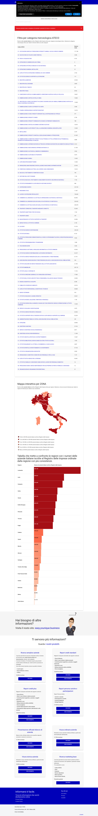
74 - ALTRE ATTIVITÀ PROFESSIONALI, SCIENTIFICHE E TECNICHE (33, 289)
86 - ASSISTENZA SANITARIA (24, 326)
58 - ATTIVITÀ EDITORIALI (23, 233)
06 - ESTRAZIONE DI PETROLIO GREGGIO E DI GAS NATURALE (32, 65)
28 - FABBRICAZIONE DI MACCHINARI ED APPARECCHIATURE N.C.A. (33, 147)
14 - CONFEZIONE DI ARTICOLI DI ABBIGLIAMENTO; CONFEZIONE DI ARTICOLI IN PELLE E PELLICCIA (41, 94)
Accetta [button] (76, 14)
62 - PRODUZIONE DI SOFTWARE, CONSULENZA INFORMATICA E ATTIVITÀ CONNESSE (37, 249)
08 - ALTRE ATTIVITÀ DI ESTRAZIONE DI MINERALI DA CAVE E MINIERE (34, 73)
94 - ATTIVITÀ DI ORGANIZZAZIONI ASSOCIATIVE (29, 351)
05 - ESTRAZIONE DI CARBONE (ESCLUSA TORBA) (29, 62)
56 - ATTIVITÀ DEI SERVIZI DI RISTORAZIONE (28, 230)
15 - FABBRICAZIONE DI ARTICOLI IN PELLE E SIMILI (29, 98)
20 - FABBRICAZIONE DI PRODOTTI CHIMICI (28, 117)
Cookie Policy (18, 801)
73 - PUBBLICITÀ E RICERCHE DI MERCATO (27, 285)
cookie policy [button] (60, 6)
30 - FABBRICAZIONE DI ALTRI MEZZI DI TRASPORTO (30, 154)
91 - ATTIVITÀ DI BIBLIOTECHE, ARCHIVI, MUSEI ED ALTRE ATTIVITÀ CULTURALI (36, 340)
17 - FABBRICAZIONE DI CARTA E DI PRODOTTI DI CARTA (31, 106)
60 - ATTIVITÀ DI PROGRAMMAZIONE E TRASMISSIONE (30, 242)
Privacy (63, 795)
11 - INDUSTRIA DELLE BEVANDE (25, 83)
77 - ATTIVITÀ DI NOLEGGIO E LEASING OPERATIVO (29, 296)
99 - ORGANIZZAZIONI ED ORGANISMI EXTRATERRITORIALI (31, 369)
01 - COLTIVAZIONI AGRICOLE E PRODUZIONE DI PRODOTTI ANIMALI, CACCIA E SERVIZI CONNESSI (40, 51)
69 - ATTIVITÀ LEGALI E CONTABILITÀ (26, 271)
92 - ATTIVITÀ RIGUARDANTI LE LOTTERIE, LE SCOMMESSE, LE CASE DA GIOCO (36, 344)
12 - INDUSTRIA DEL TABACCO (25, 87)
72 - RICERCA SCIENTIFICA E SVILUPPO (27, 281)
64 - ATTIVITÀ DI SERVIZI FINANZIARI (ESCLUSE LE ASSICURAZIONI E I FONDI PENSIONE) (38, 256)
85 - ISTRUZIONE (21, 322)
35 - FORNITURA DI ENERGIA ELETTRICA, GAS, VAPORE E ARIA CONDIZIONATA (36, 169)
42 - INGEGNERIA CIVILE (23, 190)
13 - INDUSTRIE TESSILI (23, 90)
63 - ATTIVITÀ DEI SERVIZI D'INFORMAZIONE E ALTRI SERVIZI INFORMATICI (35, 253)
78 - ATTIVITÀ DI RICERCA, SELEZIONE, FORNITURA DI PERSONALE (33, 299)
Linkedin (81, 814)
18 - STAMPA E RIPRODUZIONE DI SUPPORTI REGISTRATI (31, 110)
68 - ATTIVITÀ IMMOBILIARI (24, 267)
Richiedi (30, 678)
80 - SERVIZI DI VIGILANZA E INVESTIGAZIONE (28, 308)
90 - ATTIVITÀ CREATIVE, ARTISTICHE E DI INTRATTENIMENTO (32, 337)
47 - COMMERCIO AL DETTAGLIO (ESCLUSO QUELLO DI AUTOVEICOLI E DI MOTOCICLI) (37, 205)
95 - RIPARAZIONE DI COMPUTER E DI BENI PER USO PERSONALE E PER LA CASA (36, 355)
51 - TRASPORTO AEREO (23, 215)
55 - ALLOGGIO (21, 226)
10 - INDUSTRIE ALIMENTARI (24, 80)
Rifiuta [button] (68, 14)
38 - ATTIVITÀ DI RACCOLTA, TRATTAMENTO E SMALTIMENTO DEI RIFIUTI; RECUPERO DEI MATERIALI (41, 180)
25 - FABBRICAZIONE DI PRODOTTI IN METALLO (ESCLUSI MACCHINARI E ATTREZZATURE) (38, 135)
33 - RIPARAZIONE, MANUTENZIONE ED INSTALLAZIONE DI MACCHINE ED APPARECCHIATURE (39, 165)
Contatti (63, 797)
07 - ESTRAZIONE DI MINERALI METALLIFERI (28, 69)
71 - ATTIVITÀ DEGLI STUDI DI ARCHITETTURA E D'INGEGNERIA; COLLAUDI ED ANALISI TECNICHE (40, 278)
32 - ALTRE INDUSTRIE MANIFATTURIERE (27, 162)
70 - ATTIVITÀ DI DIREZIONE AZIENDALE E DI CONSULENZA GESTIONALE (34, 274)
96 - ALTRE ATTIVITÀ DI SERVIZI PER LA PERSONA (29, 358)
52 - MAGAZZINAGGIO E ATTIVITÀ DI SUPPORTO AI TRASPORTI (32, 219)
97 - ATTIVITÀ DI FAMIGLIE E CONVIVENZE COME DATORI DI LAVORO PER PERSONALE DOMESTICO (40, 362)
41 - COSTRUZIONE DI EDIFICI (24, 187)
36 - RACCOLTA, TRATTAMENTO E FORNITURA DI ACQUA (31, 172)
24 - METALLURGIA (22, 131)
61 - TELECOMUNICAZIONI (24, 246)
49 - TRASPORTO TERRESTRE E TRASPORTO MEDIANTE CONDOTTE (33, 208)
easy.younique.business (47, 628)
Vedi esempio (68, 678)
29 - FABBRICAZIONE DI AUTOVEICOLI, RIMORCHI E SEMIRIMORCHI (33, 151)
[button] (80, 3)
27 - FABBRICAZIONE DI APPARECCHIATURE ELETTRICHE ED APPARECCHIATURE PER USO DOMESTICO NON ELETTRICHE (46, 144)
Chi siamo (63, 793)
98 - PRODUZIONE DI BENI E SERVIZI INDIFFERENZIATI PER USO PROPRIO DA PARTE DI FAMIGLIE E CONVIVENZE (43, 365)
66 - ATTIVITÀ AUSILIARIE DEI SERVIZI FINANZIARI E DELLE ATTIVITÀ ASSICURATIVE (37, 263)
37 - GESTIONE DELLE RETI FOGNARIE (26, 176)
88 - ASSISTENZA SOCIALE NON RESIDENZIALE (28, 333)
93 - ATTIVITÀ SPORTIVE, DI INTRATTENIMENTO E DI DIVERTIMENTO (33, 347)
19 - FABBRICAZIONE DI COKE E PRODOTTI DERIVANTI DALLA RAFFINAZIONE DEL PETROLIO (39, 113)
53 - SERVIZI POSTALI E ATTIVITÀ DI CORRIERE (28, 223)
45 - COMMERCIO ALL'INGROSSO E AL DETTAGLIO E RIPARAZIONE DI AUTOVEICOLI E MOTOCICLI (40, 197)
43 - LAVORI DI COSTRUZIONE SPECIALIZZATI (28, 194)
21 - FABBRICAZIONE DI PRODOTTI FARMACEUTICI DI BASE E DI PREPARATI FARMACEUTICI (39, 121)
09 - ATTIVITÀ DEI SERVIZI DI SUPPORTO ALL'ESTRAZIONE (31, 76)
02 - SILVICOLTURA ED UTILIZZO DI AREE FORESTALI (30, 55)
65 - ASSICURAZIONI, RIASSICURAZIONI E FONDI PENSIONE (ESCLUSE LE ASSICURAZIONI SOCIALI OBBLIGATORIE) (44, 260)
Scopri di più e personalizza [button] (26, 14)
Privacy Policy (19, 799)
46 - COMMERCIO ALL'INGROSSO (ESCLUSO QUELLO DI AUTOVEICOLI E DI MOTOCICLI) (38, 201)
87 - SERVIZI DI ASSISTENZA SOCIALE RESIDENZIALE (30, 329)
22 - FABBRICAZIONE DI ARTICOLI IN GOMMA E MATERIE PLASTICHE (33, 124)
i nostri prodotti (52, 644)
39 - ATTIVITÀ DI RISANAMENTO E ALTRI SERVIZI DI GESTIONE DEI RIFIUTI (35, 183)
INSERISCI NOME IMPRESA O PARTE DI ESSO (49, 18)
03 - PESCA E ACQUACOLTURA (25, 58)
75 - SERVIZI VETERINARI (23, 292)
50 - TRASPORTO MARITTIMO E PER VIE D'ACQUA (29, 212)
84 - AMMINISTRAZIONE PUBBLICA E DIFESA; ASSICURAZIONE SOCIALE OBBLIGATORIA (38, 319)
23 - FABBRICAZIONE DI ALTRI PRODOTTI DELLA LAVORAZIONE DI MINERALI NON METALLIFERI (40, 128)
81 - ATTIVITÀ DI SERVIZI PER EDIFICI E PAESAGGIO (29, 312)
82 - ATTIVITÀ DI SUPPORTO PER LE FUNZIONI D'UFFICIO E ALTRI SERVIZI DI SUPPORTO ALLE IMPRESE (41, 315)
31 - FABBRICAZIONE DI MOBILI (25, 158)
